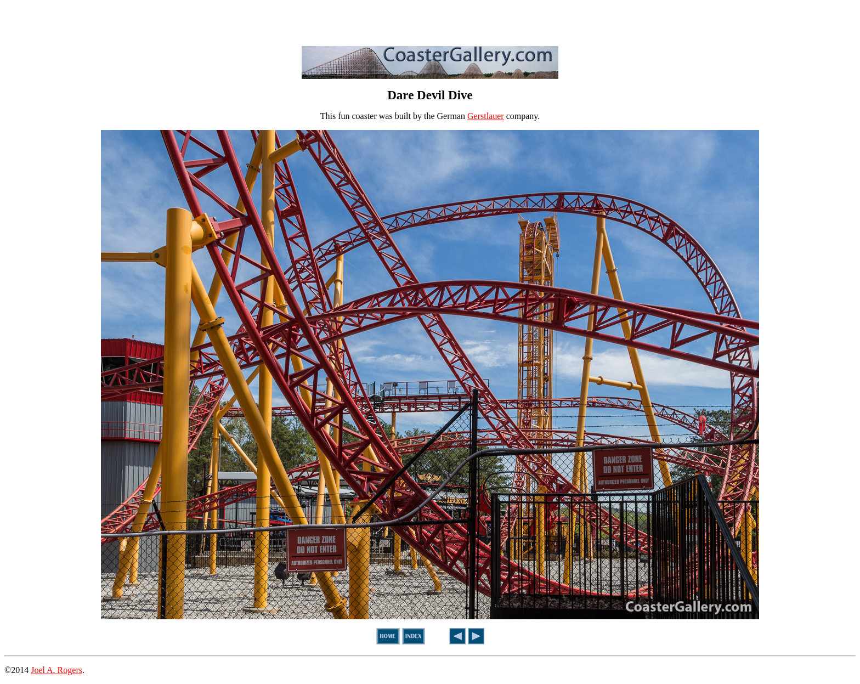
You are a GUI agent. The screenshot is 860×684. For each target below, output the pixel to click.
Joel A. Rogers (56, 670)
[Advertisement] (430, 20)
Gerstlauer (485, 116)
